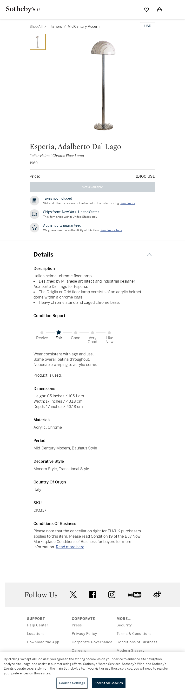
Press (77, 625)
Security (124, 625)
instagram (111, 594)
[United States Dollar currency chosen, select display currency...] (147, 26)
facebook (92, 594)
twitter (73, 594)
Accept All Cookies (108, 683)
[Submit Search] (133, 9)
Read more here (70, 547)
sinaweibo (157, 594)
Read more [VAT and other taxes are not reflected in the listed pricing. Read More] (127, 203)
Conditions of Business (137, 642)
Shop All (36, 26)
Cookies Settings (72, 683)
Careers (79, 651)
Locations (36, 634)
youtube (134, 594)
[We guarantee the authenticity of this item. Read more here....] (111, 230)
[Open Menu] (172, 10)
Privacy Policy (84, 634)
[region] (92, 672)
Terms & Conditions (134, 634)
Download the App (43, 642)
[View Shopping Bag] (159, 9)
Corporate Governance (92, 642)
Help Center (37, 625)
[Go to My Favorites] (146, 9)
